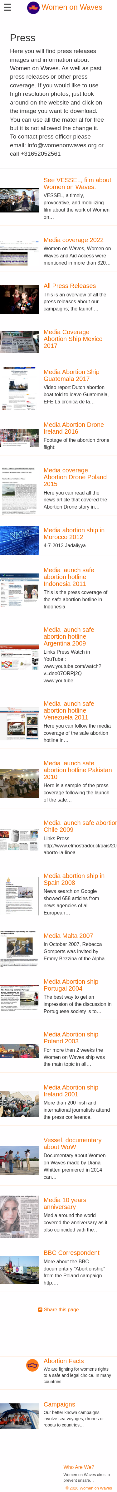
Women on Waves (64, 7)
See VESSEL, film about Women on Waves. (77, 183)
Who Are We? (79, 1467)
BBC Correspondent (72, 1252)
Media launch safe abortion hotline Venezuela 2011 (69, 710)
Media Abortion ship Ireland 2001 (71, 1091)
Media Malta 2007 (68, 935)
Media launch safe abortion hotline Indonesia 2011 (69, 577)
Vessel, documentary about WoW (73, 1143)
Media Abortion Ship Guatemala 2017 (72, 375)
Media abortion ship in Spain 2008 (74, 879)
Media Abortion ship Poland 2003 (71, 1038)
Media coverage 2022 (74, 239)
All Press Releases (70, 285)
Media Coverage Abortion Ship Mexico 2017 (73, 339)
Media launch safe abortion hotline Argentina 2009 (69, 636)
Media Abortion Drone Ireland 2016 (74, 428)
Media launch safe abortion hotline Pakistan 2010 (78, 770)
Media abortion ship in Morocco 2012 (74, 533)
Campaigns (59, 1404)
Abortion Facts (64, 1361)
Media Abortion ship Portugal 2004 (71, 985)
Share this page (58, 1309)
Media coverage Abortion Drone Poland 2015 (75, 477)
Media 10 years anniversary (65, 1203)
